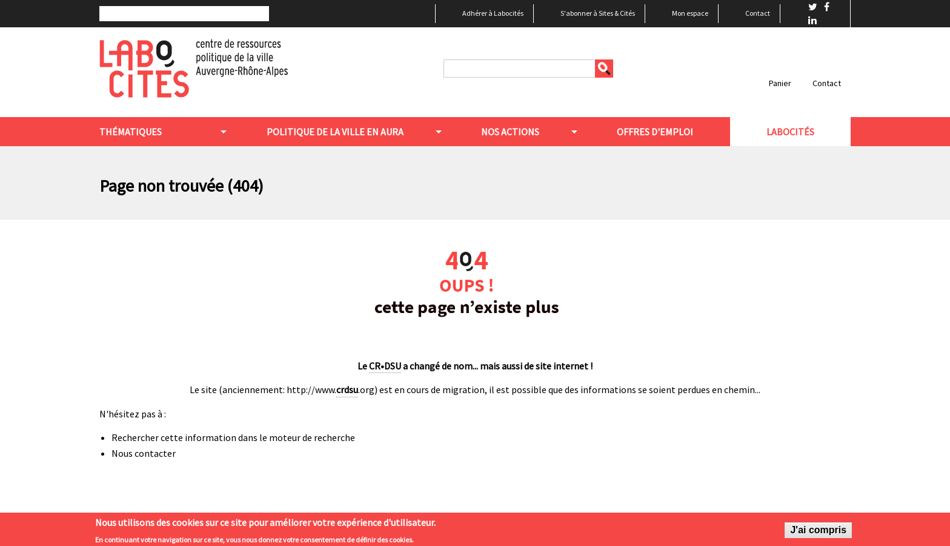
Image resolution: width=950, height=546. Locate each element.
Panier (780, 83)
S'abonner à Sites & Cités (597, 13)
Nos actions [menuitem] (510, 132)
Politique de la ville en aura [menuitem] (335, 132)
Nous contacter (143, 453)
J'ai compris (818, 533)
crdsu (347, 389)
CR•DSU (385, 366)
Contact (757, 13)
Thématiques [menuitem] (130, 132)
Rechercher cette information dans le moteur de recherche (233, 437)
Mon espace (690, 13)
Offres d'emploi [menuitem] (655, 132)
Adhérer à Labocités (492, 13)
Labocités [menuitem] (790, 132)
